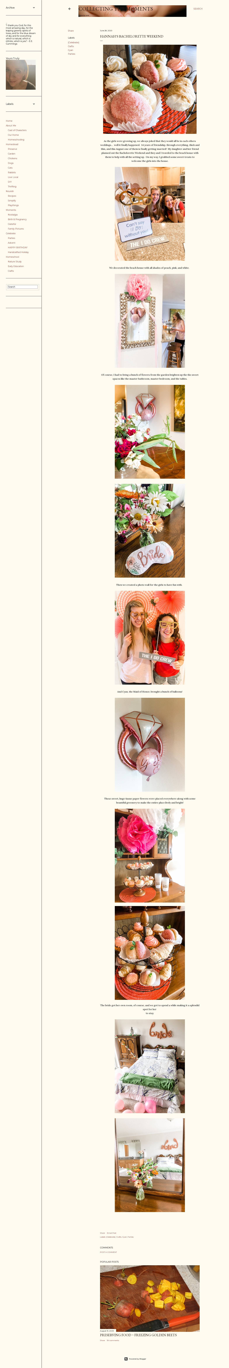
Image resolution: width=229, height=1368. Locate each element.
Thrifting (12, 186)
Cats (10, 167)
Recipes (12, 196)
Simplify (12, 200)
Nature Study (15, 261)
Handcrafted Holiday (18, 252)
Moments (11, 210)
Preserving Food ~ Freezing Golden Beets (138, 1335)
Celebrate (11, 233)
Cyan (70, 50)
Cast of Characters (17, 130)
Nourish (10, 191)
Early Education (16, 266)
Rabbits (12, 172)
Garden (11, 153)
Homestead (12, 144)
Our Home (13, 135)
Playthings (13, 205)
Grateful (12, 224)
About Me (11, 125)
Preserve (12, 149)
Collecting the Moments (115, 8)
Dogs (10, 163)
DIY (10, 182)
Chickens (12, 158)
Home (9, 121)
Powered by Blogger (135, 1359)
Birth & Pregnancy (17, 219)
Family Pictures (16, 228)
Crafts (71, 46)
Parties (71, 54)
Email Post (111, 1233)
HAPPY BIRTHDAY (17, 247)
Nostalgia (13, 214)
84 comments (113, 1340)
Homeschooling (16, 139)
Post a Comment (108, 1252)
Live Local (13, 177)
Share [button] (71, 30)
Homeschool (12, 257)
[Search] (198, 8)
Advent (11, 243)
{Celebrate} (73, 42)
